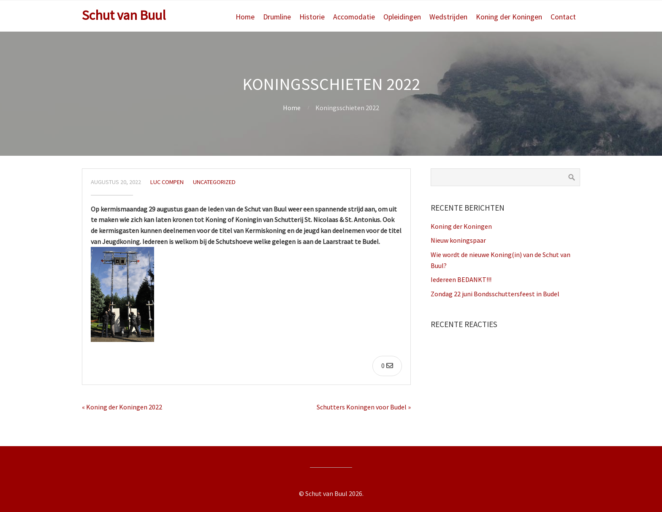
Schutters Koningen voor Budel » (364, 407)
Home (245, 17)
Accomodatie (354, 17)
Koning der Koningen (509, 17)
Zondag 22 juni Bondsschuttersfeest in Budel (495, 294)
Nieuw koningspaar (458, 240)
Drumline (277, 17)
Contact (563, 17)
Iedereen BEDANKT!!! (461, 279)
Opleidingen (402, 17)
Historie (312, 17)
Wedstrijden (448, 17)
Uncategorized (214, 182)
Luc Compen (167, 182)
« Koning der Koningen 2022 (122, 407)
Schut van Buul (124, 15)
